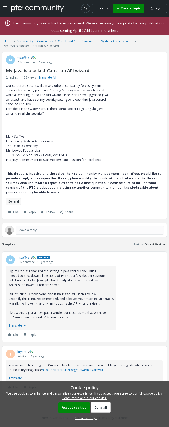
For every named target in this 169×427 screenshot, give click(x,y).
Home (8, 41)
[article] (84, 296)
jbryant (21, 352)
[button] (4, 9)
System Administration (117, 41)
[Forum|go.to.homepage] (37, 8)
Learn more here (105, 30)
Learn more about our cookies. (84, 398)
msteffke (23, 58)
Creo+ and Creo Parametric (77, 41)
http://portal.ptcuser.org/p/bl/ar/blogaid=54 (72, 370)
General (13, 201)
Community (25, 41)
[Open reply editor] (84, 230)
